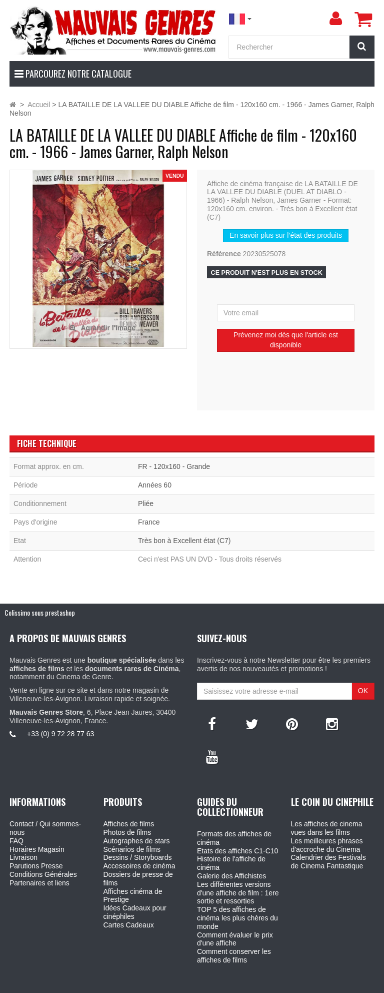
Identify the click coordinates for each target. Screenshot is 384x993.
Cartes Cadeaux (129, 925)
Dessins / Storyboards (138, 857)
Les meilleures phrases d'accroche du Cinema (327, 845)
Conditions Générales (43, 874)
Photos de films (128, 832)
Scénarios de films (132, 849)
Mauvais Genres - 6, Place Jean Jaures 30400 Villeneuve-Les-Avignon (214, 983)
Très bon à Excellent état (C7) (184, 541)
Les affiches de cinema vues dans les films (326, 828)
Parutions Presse (36, 866)
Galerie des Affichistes (231, 876)
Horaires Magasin (37, 849)
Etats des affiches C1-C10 (237, 851)
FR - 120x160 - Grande (174, 466)
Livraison (24, 857)
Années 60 (155, 485)
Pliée (146, 504)
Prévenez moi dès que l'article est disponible (286, 340)
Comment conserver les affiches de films (234, 955)
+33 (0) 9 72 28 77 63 (60, 734)
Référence (224, 254)
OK (363, 691)
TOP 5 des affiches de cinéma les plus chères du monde (237, 917)
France (149, 522)
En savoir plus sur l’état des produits (286, 235)
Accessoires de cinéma (140, 866)
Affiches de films (129, 824)
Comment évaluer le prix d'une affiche (235, 939)
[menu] (335, 19)
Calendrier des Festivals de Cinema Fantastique (328, 861)
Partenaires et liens (40, 883)
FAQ (17, 841)
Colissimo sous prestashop (39, 612)
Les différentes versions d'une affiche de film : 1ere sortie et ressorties (238, 892)
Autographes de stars (137, 841)
